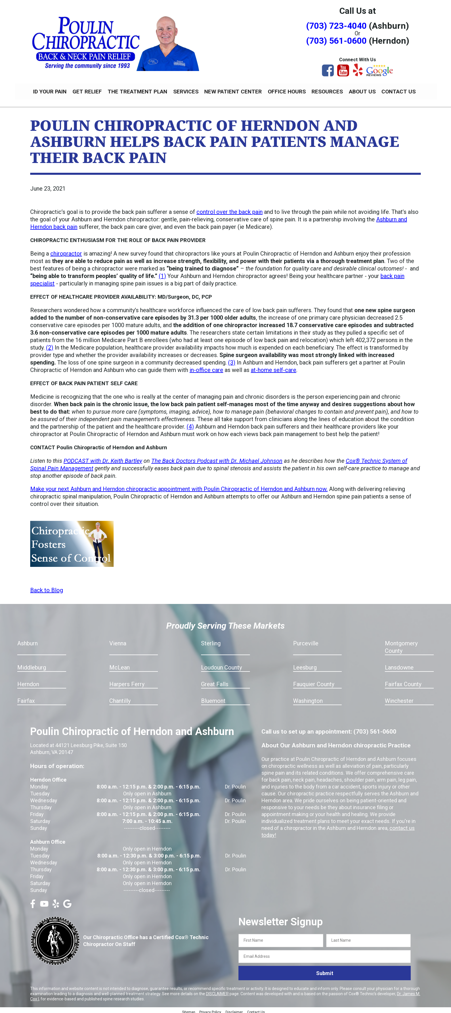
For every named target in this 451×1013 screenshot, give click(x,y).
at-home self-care (273, 366)
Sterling (211, 640)
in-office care (206, 366)
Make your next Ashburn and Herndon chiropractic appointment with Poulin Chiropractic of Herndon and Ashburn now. (179, 485)
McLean (119, 664)
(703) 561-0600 (336, 41)
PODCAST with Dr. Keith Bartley (103, 457)
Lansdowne (399, 664)
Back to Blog (46, 587)
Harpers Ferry (126, 681)
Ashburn (27, 640)
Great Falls (214, 681)
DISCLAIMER (217, 990)
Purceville (305, 640)
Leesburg (305, 664)
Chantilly (120, 697)
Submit (324, 970)
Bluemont (213, 697)
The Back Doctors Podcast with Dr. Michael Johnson (216, 457)
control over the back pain (229, 208)
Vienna (117, 640)
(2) (49, 344)
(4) (190, 423)
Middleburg (31, 664)
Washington (308, 697)
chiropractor (66, 250)
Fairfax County (403, 681)
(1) (162, 272)
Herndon (28, 681)
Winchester (399, 697)
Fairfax (26, 697)
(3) (231, 359)
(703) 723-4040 (336, 26)
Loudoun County (221, 664)
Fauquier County (313, 681)
